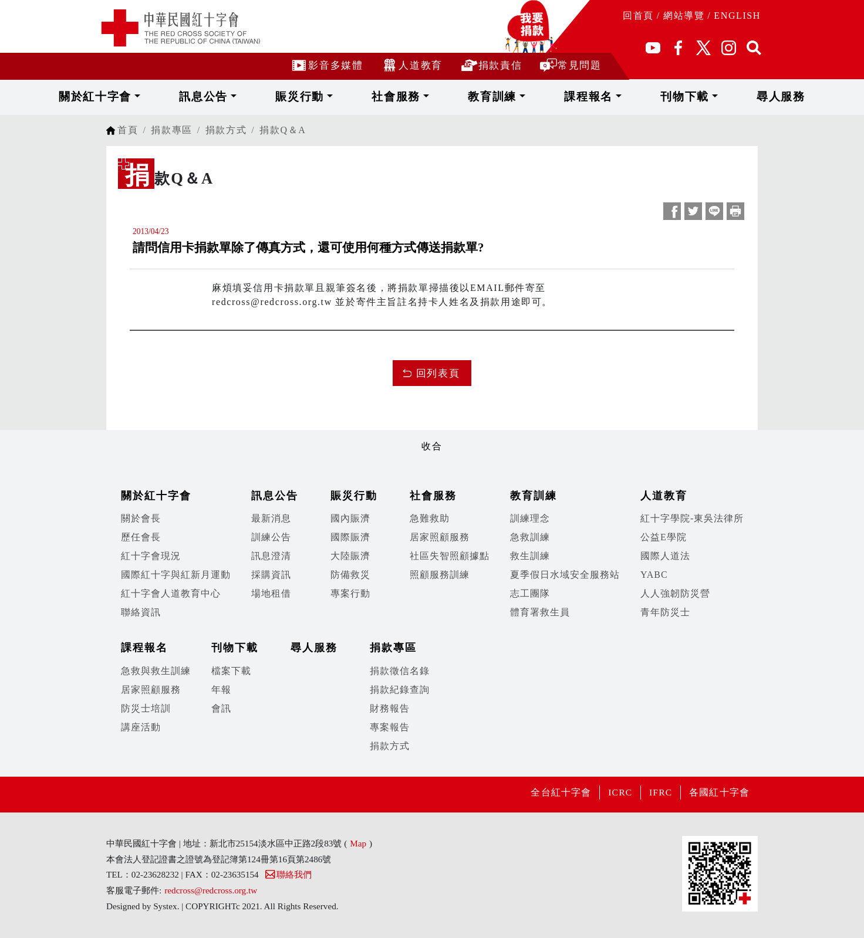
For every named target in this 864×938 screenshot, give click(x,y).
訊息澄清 (271, 556)
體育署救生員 (540, 612)
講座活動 (141, 727)
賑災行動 (336, 96)
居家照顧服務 (440, 537)
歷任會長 (141, 537)
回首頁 (638, 16)
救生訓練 (530, 556)
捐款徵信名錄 (400, 671)
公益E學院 (663, 537)
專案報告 (390, 727)
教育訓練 (485, 96)
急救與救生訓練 (156, 671)
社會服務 (411, 96)
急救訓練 (530, 537)
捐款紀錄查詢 (400, 690)
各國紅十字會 (718, 792)
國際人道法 (665, 556)
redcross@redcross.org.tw (210, 890)
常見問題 (570, 65)
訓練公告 (271, 537)
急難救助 (430, 518)
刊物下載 (635, 96)
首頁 (127, 130)
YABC (654, 575)
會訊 (221, 708)
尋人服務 (705, 96)
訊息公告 (261, 96)
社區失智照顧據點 (450, 556)
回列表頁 (438, 373)
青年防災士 (665, 612)
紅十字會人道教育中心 (171, 593)
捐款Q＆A (282, 130)
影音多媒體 (326, 65)
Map (358, 843)
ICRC (613, 792)
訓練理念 (530, 518)
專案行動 (350, 593)
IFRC (656, 792)
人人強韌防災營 (675, 593)
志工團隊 (530, 593)
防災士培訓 (146, 708)
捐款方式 (226, 130)
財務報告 (390, 708)
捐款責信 (491, 65)
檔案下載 (231, 671)
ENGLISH (737, 16)
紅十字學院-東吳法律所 (692, 518)
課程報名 (560, 96)
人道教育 (411, 65)
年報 (221, 690)
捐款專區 (171, 130)
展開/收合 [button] (432, 427)
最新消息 (271, 518)
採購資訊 (271, 575)
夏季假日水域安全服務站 (565, 575)
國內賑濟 (350, 518)
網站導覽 (683, 16)
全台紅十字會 (551, 792)
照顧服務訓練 (440, 575)
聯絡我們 (288, 874)
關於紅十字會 (175, 96)
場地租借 (271, 593)
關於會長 (141, 518)
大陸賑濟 (350, 556)
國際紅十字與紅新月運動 (176, 575)
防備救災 (350, 575)
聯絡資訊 (141, 612)
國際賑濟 (350, 537)
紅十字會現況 (151, 556)
